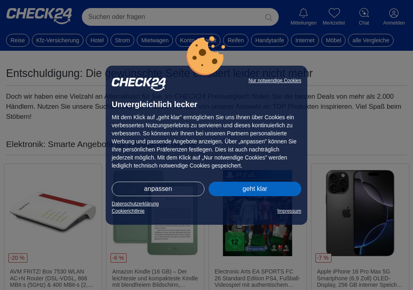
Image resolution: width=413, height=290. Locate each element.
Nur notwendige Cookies (274, 80)
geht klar (254, 188)
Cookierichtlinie (128, 211)
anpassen (158, 188)
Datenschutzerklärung (135, 204)
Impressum (289, 211)
